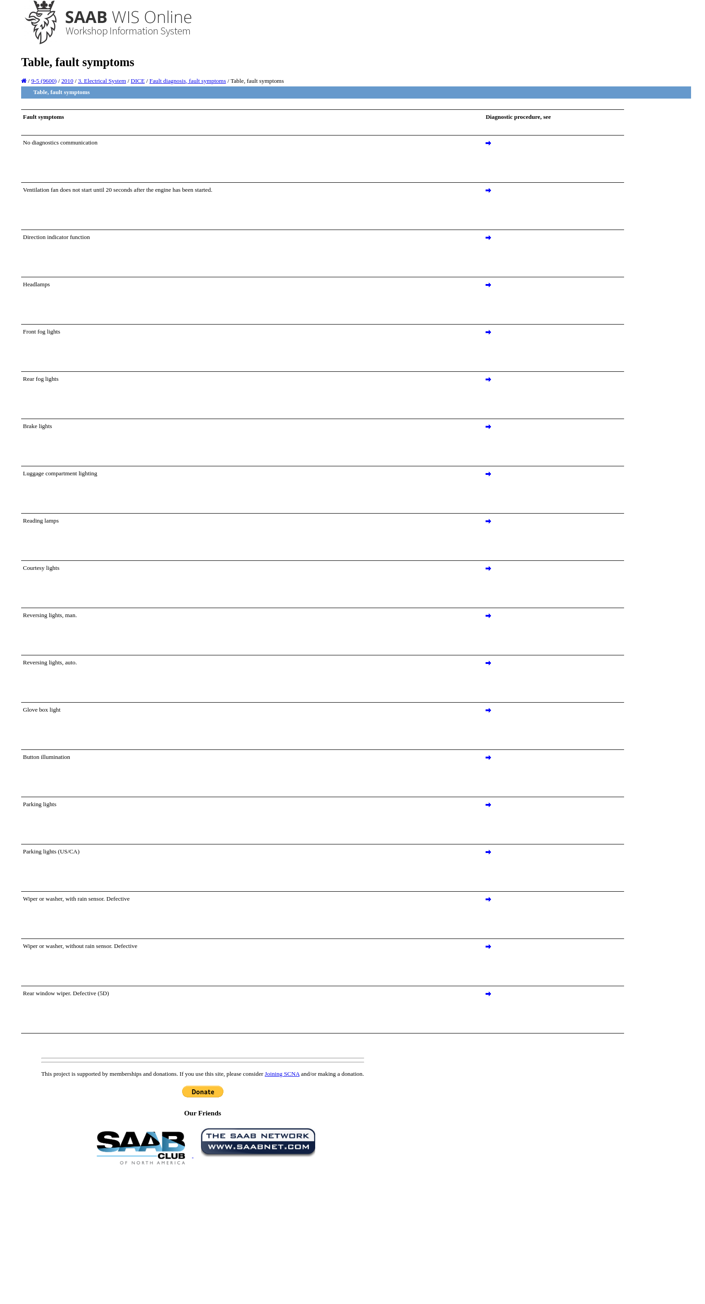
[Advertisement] (202, 1234)
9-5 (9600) (44, 80)
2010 (67, 80)
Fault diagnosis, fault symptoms (187, 80)
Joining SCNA (282, 1073)
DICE (138, 80)
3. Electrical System (102, 80)
